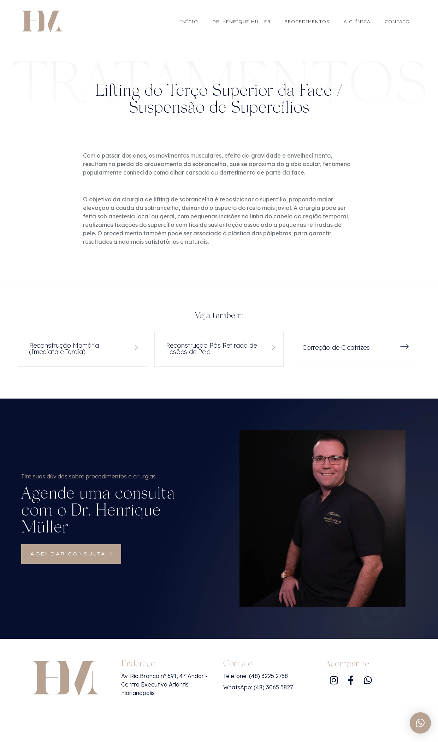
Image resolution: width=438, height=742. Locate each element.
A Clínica (357, 21)
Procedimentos (307, 21)
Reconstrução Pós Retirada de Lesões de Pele (211, 348)
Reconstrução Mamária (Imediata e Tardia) (64, 348)
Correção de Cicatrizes (336, 347)
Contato (397, 21)
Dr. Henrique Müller (241, 21)
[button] (420, 723)
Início (189, 21)
